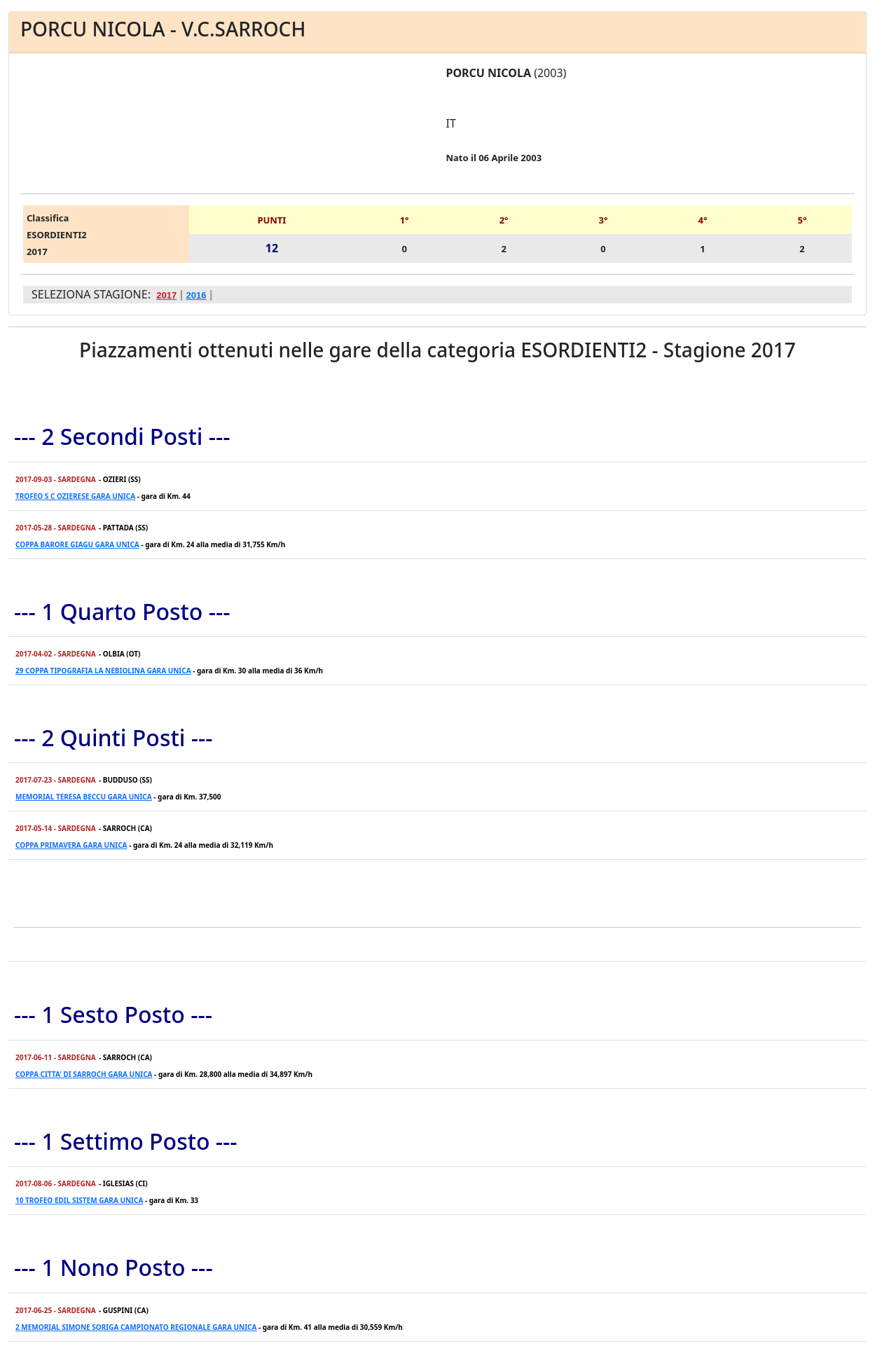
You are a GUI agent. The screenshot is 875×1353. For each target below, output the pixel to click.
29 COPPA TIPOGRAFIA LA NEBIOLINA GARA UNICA (103, 670)
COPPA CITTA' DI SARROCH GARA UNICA (84, 1074)
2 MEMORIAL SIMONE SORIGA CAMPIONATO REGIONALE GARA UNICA (135, 1327)
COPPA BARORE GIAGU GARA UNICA (77, 544)
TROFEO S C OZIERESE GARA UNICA (75, 496)
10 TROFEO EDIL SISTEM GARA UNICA (79, 1200)
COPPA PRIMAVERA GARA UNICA (71, 845)
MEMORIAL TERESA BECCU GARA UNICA (83, 797)
